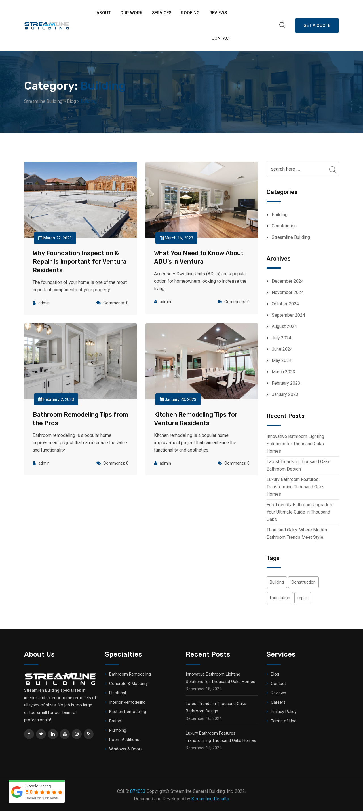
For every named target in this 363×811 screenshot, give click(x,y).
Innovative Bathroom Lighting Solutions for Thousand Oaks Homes (295, 444)
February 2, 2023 (56, 399)
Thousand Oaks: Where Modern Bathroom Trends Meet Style (297, 533)
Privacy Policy (283, 711)
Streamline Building (291, 237)
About (103, 12)
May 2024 (282, 360)
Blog (275, 674)
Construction (284, 226)
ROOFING (190, 12)
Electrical (117, 692)
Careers (278, 702)
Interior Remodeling (127, 702)
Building (280, 214)
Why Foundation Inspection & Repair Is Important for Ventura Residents (79, 261)
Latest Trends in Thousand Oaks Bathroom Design (298, 465)
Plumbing (117, 730)
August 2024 (284, 326)
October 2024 (285, 303)
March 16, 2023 (176, 237)
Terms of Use (283, 720)
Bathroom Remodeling (130, 674)
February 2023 (286, 383)
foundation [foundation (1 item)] (280, 597)
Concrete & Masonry (128, 683)
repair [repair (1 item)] (302, 597)
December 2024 (288, 281)
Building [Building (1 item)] (277, 582)
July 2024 (281, 337)
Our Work (131, 12)
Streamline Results (210, 798)
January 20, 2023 (178, 399)
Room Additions (124, 739)
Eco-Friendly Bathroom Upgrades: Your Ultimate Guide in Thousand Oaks (300, 512)
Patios (115, 720)
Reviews (218, 12)
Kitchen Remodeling (127, 711)
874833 (137, 791)
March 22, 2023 (55, 237)
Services (161, 12)
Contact (221, 38)
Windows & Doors (126, 749)
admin (44, 302)
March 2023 (283, 371)
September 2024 (288, 315)
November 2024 (288, 292)
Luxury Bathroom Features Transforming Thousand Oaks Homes (295, 487)
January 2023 (285, 394)
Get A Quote (316, 25)
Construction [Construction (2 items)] (303, 582)
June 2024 (282, 349)
